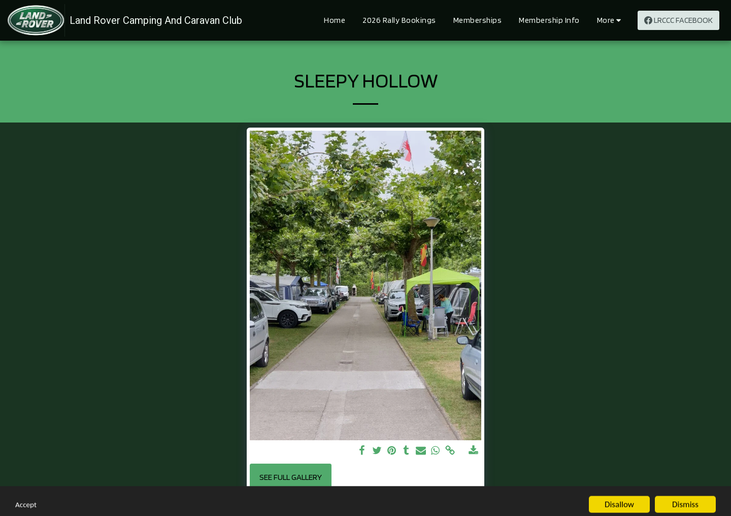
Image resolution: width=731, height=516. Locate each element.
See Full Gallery (290, 477)
